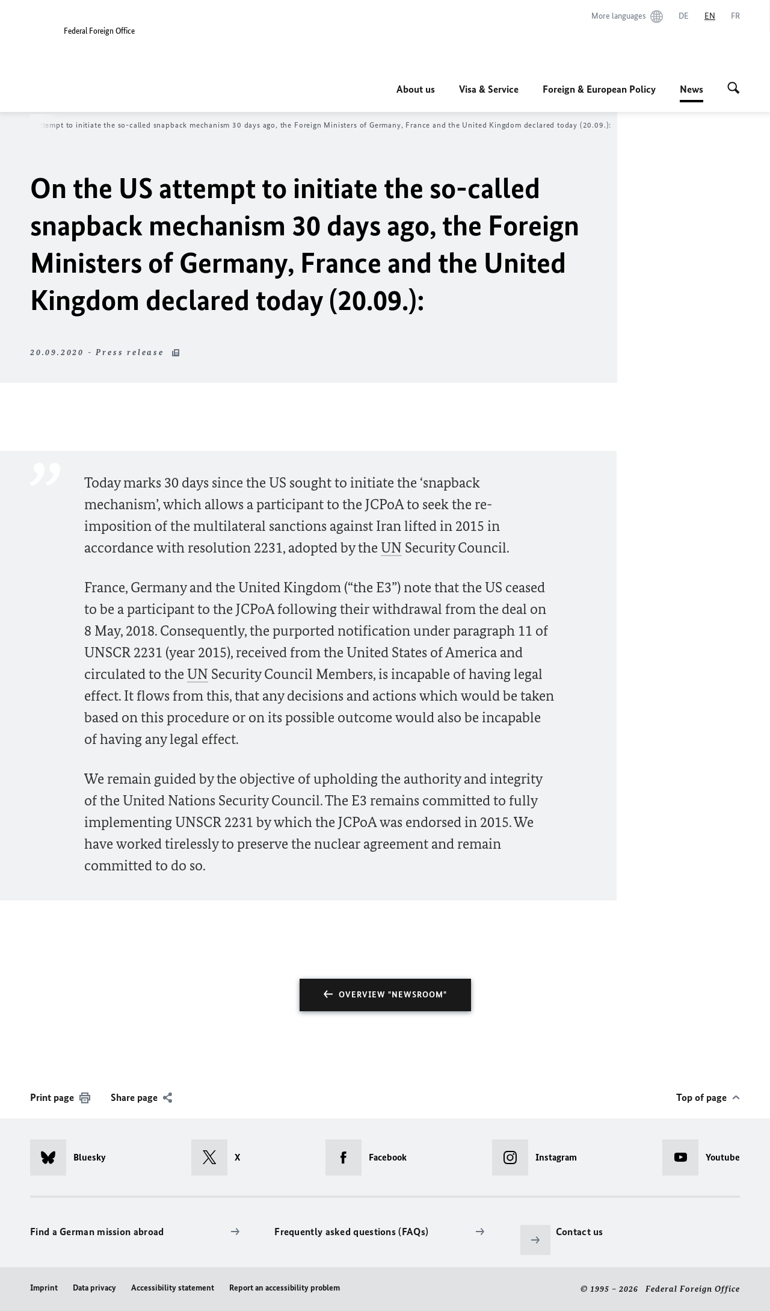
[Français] (735, 16)
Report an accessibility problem (284, 1288)
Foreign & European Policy (599, 89)
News (691, 89)
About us (415, 89)
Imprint (44, 1288)
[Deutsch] (684, 16)
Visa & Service (489, 89)
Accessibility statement (172, 1288)
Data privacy (94, 1288)
